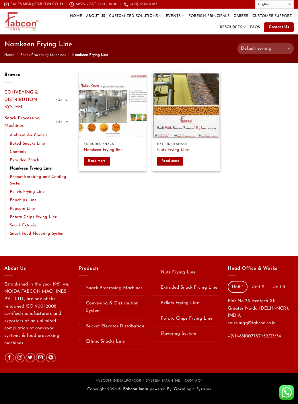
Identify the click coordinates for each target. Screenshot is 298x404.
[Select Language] (274, 4)
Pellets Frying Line (27, 192)
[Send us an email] (231, 4)
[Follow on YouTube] (248, 4)
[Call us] (236, 4)
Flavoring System (178, 333)
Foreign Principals (209, 16)
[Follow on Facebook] (220, 4)
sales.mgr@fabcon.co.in (252, 323)
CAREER (240, 16)
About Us (95, 16)
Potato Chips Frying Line (33, 217)
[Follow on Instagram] (20, 357)
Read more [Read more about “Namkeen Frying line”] (97, 161)
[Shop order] (265, 48)
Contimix (18, 152)
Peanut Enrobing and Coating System (38, 180)
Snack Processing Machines (43, 55)
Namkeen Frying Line (31, 168)
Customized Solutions (135, 16)
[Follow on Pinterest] (51, 357)
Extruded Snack (24, 160)
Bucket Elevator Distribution (115, 326)
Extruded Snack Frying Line (189, 287)
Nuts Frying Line (173, 150)
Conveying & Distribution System (112, 307)
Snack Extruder (24, 225)
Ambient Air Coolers (29, 135)
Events (175, 16)
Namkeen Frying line (103, 150)
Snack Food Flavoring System (37, 234)
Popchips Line (23, 200)
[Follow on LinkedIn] (242, 4)
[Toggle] (66, 99)
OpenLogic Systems (192, 389)
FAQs (255, 27)
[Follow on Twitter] (225, 4)
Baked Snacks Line (27, 143)
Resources (233, 27)
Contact (193, 380)
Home (76, 16)
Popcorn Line (22, 209)
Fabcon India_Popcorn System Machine (138, 380)
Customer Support (272, 16)
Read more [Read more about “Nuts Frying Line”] (170, 161)
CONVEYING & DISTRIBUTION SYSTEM (21, 99)
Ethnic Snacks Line (105, 341)
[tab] (238, 287)
